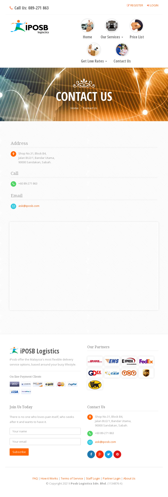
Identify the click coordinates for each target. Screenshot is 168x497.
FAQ (35, 478)
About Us (129, 478)
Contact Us (122, 53)
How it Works (49, 478)
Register (136, 5)
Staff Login (93, 478)
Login (154, 5)
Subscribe (19, 452)
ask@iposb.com (28, 206)
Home (87, 29)
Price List (137, 29)
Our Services (112, 29)
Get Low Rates (94, 53)
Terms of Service (72, 478)
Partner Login (112, 478)
